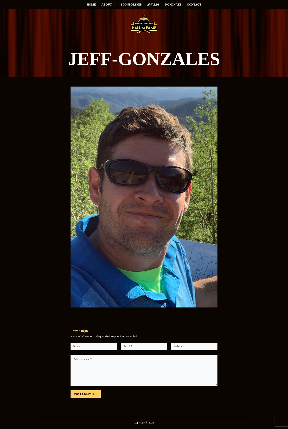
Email (127, 346)
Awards (153, 4)
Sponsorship (131, 4)
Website (178, 346)
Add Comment (82, 359)
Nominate (173, 4)
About (109, 4)
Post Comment (85, 393)
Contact (194, 4)
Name (77, 346)
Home (91, 4)
